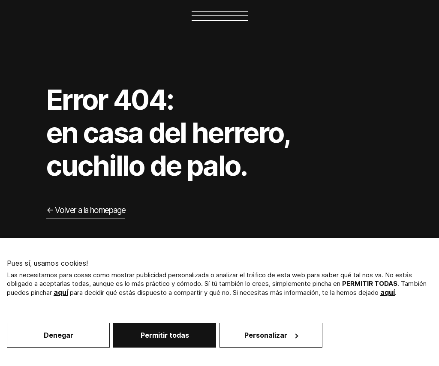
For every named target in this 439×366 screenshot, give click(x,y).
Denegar (58, 335)
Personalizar (271, 335)
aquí (61, 292)
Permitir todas (165, 335)
